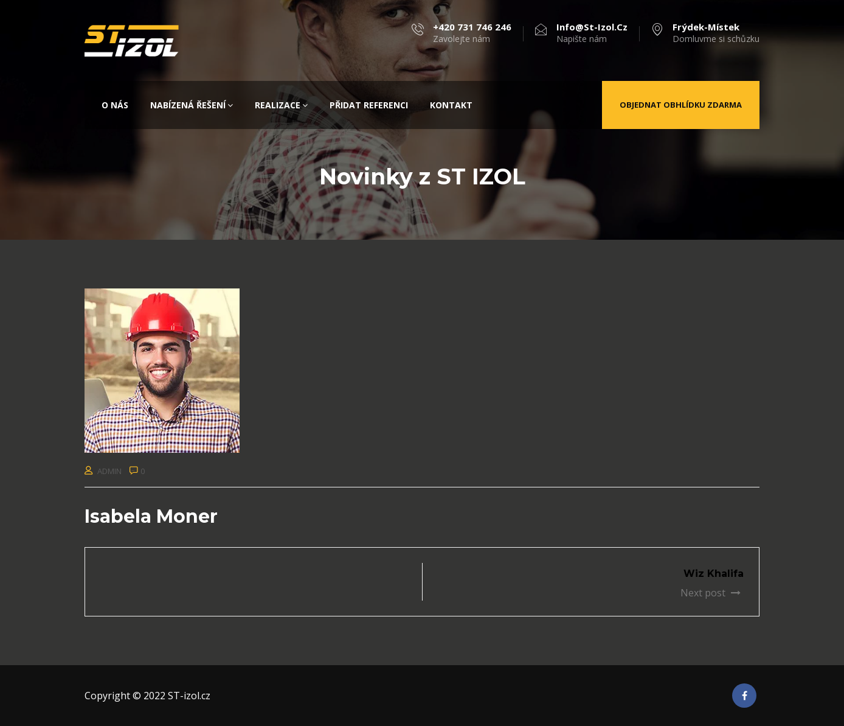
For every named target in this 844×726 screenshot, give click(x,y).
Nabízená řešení (191, 105)
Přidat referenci (369, 105)
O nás (115, 105)
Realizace (281, 105)
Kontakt (451, 105)
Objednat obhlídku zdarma (681, 104)
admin (109, 471)
